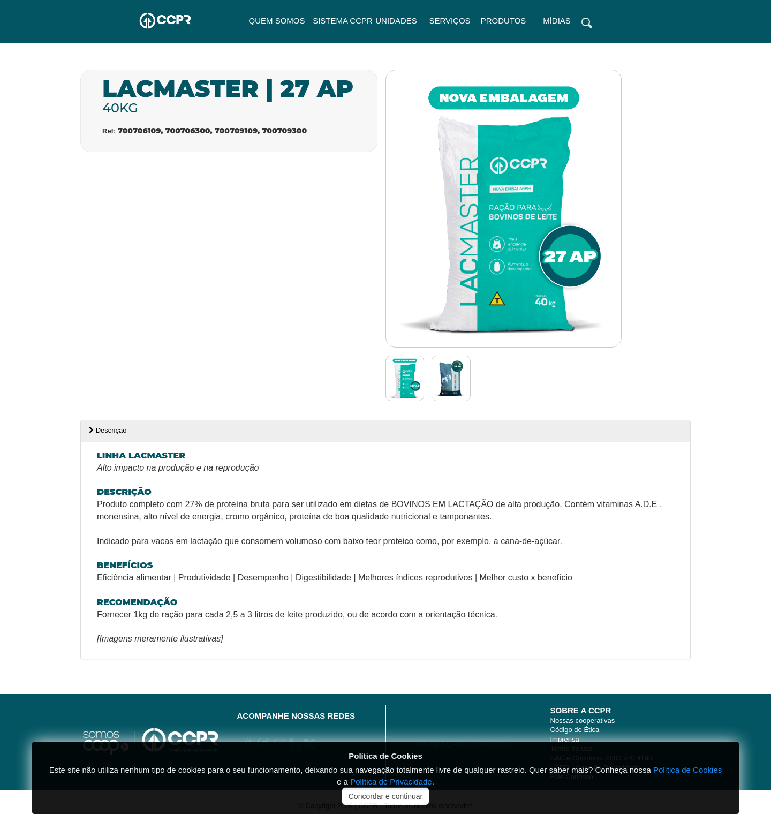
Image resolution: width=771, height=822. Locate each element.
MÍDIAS (557, 20)
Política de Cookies (385, 755)
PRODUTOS (503, 20)
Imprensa (564, 739)
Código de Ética (575, 730)
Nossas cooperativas (582, 721)
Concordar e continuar (386, 796)
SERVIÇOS (449, 20)
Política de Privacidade (391, 781)
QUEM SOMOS (276, 20)
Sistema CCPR (342, 20)
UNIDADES (396, 20)
